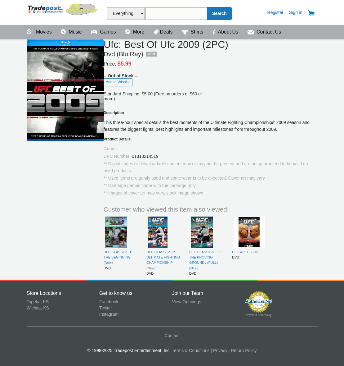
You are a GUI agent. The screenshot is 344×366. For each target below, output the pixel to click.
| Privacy (219, 350)
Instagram (108, 314)
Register (275, 12)
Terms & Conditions (190, 350)
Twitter (105, 307)
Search (219, 13)
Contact (171, 335)
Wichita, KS (38, 307)
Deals (164, 31)
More (135, 31)
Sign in (295, 12)
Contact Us (264, 31)
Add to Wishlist (118, 82)
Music (72, 31)
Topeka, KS (38, 301)
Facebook (108, 301)
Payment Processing (259, 315)
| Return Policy (243, 350)
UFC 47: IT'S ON (245, 252)
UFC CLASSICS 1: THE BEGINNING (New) (118, 257)
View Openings (186, 301)
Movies (40, 31)
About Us (226, 31)
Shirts (193, 31)
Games (104, 31)
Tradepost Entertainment (63, 11)
